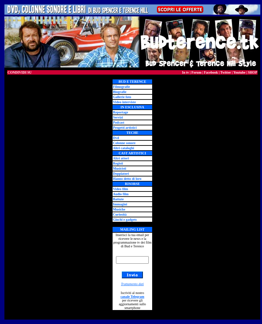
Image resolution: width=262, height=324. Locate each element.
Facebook (211, 72)
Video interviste (124, 102)
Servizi (118, 117)
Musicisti (119, 168)
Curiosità (120, 214)
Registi (118, 163)
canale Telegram (132, 296)
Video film (120, 189)
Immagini (120, 204)
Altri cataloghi (123, 148)
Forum (196, 72)
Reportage (120, 112)
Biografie (119, 92)
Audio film (121, 194)
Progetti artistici (125, 127)
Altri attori (121, 158)
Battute (118, 199)
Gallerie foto (122, 97)
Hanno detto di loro (127, 179)
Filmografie (121, 87)
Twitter (225, 72)
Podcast (118, 122)
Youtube (239, 72)
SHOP (252, 72)
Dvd (116, 138)
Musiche (119, 209)
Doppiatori (121, 173)
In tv (185, 72)
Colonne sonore (124, 143)
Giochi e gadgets (125, 219)
